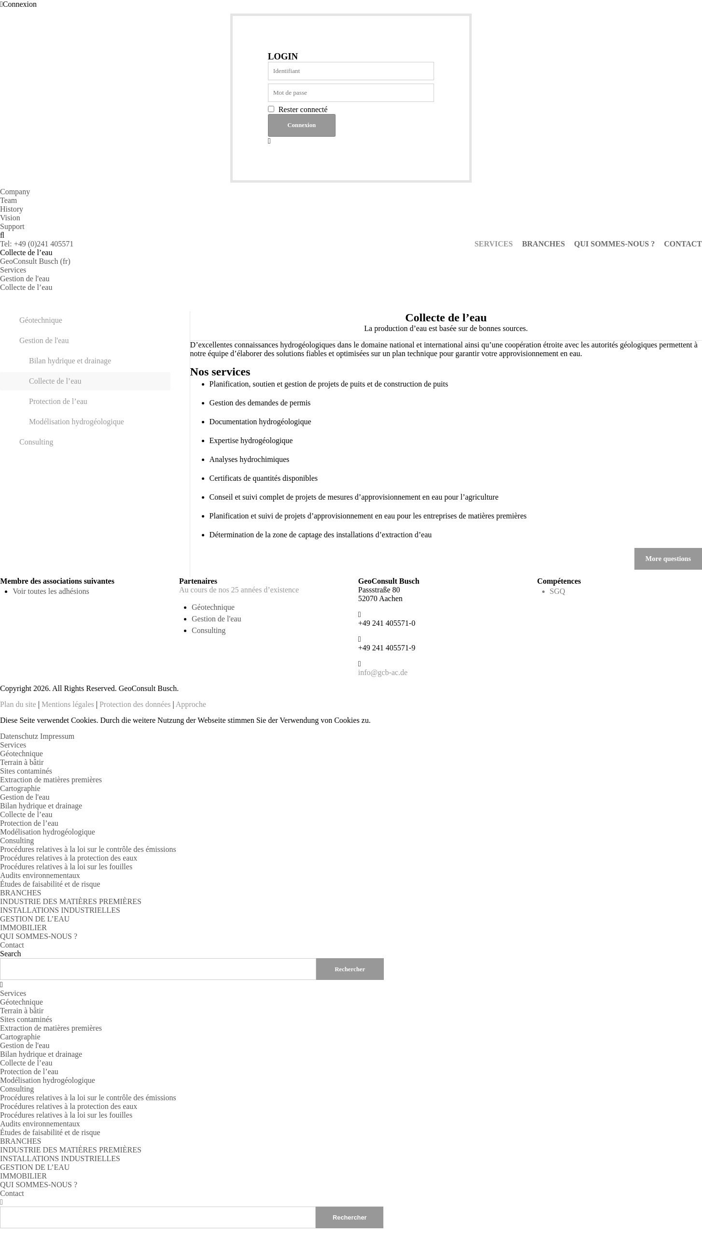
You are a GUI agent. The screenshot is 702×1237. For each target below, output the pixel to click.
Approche (191, 704)
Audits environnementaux (40, 875)
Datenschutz (19, 736)
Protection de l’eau (58, 401)
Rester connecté (303, 109)
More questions (668, 558)
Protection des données (135, 704)
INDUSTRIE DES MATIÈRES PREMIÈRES (70, 901)
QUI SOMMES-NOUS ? (38, 936)
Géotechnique (40, 320)
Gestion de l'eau (44, 340)
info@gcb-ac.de (382, 672)
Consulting (36, 442)
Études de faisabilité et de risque (50, 884)
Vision (10, 218)
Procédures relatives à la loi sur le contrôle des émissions (88, 849)
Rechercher (349, 1217)
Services (13, 745)
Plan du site (18, 704)
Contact (12, 945)
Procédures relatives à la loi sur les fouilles (66, 867)
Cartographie (20, 788)
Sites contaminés (26, 771)
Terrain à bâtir (21, 762)
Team (8, 200)
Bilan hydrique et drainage (70, 361)
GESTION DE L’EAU (35, 919)
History (11, 209)
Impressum (57, 736)
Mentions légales (68, 704)
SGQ (557, 591)
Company (15, 191)
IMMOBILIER (23, 927)
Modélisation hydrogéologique (76, 421)
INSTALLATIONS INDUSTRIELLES (60, 910)
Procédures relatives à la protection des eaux (68, 858)
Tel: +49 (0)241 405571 (36, 244)
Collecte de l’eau (55, 381)
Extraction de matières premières (51, 780)
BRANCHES (20, 893)
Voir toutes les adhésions (51, 591)
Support (12, 226)
